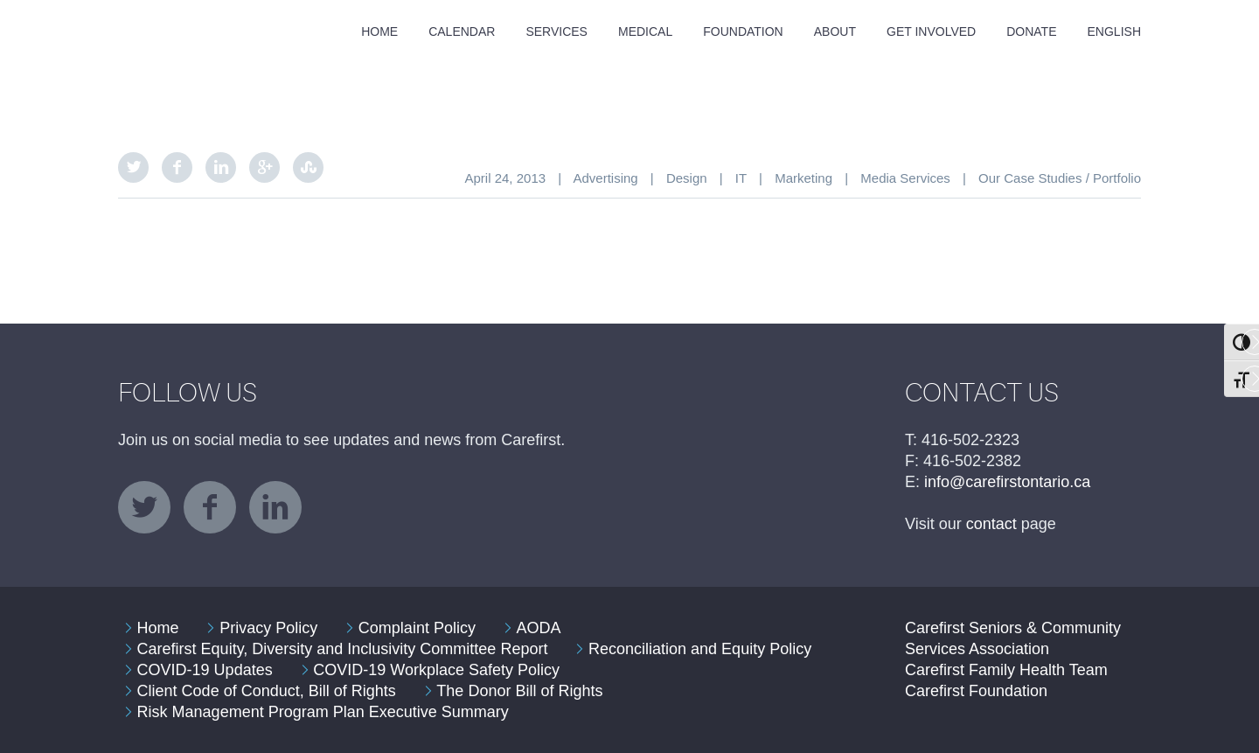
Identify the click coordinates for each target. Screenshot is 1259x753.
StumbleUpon (308, 167)
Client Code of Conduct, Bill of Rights (266, 691)
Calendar (461, 31)
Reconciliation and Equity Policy (699, 649)
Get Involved (931, 31)
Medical (645, 31)
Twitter (133, 167)
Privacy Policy (268, 628)
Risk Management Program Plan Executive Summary (323, 712)
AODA (539, 628)
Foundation (743, 31)
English (1114, 31)
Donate (1031, 31)
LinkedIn (220, 167)
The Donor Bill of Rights (519, 691)
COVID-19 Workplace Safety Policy (436, 670)
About (835, 31)
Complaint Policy (417, 628)
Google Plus (264, 167)
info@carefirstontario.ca (1007, 482)
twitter (144, 507)
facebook (210, 507)
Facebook (177, 167)
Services (556, 31)
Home (379, 31)
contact (991, 524)
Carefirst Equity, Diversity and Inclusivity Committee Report (342, 649)
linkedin (275, 507)
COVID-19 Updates (205, 670)
